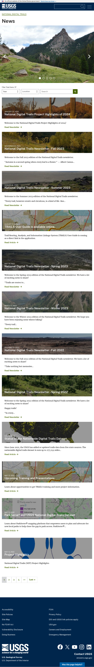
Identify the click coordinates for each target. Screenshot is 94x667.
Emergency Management (60, 635)
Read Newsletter (11, 127)
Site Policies (7, 615)
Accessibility (7, 610)
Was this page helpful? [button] (72, 664)
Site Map (6, 620)
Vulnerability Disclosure (12, 630)
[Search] (82, 6)
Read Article (10, 242)
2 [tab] (43, 78)
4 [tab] (50, 78)
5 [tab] (54, 78)
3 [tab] (47, 78)
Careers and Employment (60, 630)
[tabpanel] (47, 54)
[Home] (9, 9)
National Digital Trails (14, 14)
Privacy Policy (55, 615)
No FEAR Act (7, 625)
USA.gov (52, 625)
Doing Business (8, 635)
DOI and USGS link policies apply (63, 620)
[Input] (69, 6)
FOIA (51, 610)
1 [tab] (40, 78)
